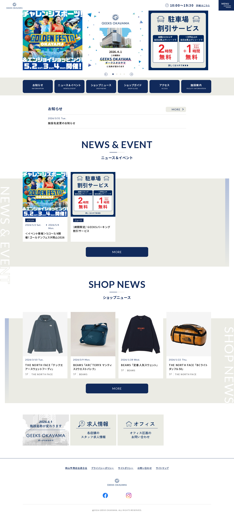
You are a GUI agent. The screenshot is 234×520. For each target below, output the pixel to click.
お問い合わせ (144, 468)
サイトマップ (162, 468)
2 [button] (116, 74)
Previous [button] (106, 74)
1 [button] (113, 74)
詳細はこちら (203, 5)
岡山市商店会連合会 (76, 468)
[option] (52, 40)
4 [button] (124, 74)
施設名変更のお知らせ (61, 123)
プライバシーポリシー (102, 468)
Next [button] (131, 74)
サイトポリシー (125, 468)
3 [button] (120, 74)
